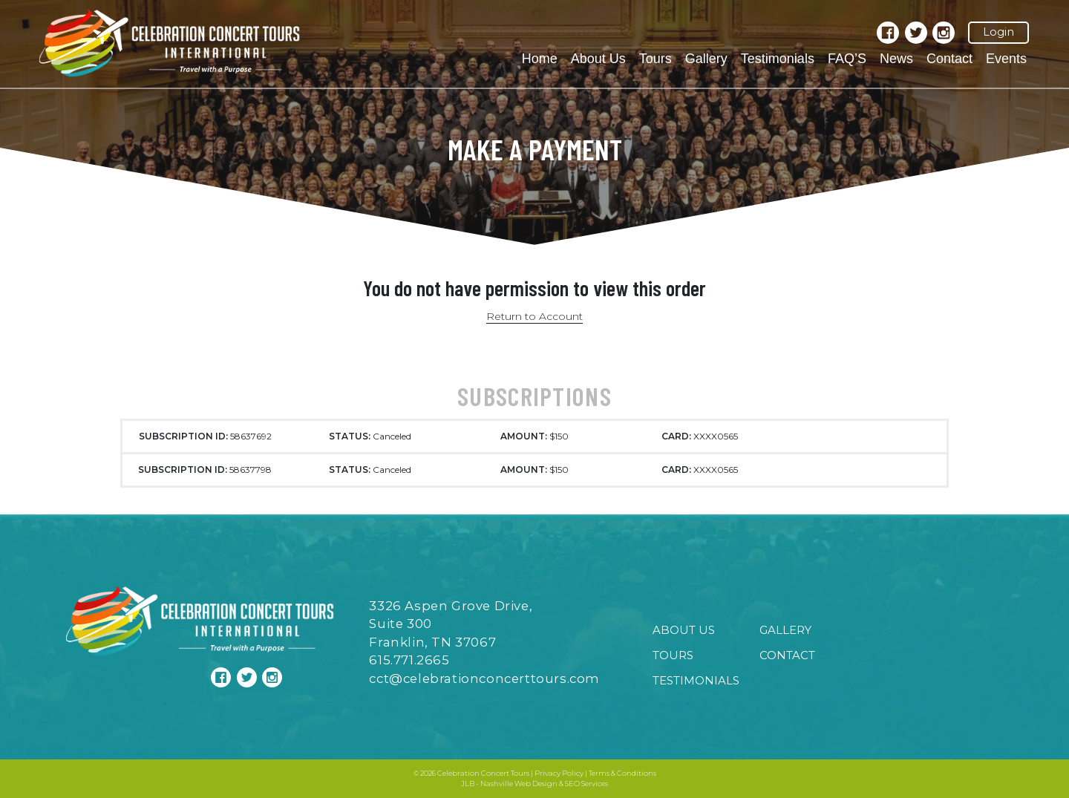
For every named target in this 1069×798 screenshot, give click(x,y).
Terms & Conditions (622, 773)
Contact (949, 58)
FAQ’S (847, 58)
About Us (598, 58)
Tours (655, 58)
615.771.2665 (409, 660)
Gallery (706, 58)
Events (1006, 58)
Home (540, 58)
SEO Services (586, 783)
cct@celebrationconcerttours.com (484, 678)
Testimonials (777, 58)
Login (998, 32)
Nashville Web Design (519, 783)
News (896, 58)
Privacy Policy (558, 773)
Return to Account (534, 316)
